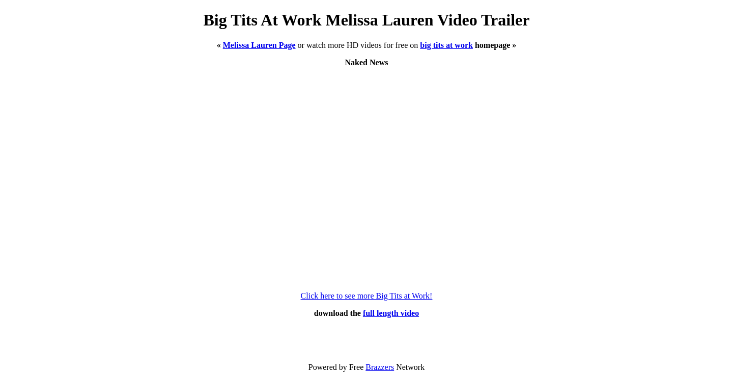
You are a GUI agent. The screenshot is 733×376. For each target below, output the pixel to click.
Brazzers (379, 367)
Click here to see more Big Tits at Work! (367, 295)
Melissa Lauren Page (259, 45)
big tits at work (446, 45)
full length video (391, 313)
